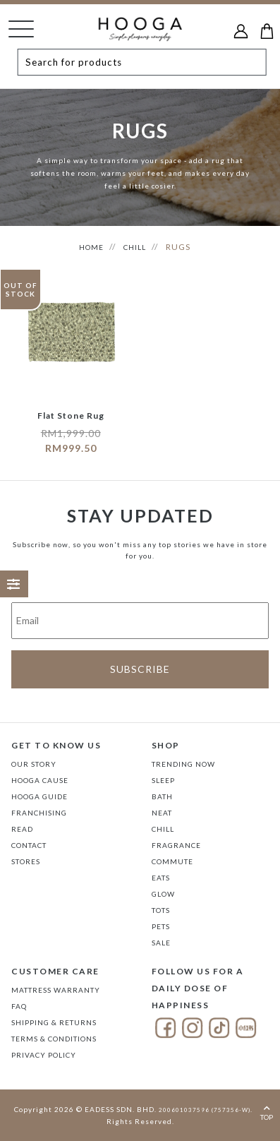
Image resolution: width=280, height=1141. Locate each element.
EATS (161, 877)
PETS (161, 926)
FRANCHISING (39, 812)
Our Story (33, 764)
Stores (25, 861)
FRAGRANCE (176, 845)
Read (22, 829)
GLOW (163, 894)
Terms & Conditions (54, 1038)
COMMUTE (172, 861)
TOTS (161, 910)
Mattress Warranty (55, 990)
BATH (162, 796)
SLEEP (163, 780)
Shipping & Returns (54, 1022)
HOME (91, 247)
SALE (161, 942)
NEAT (162, 812)
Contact (29, 845)
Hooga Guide (39, 796)
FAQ (19, 1006)
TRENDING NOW (183, 764)
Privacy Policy (43, 1055)
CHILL (134, 247)
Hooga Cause (39, 780)
